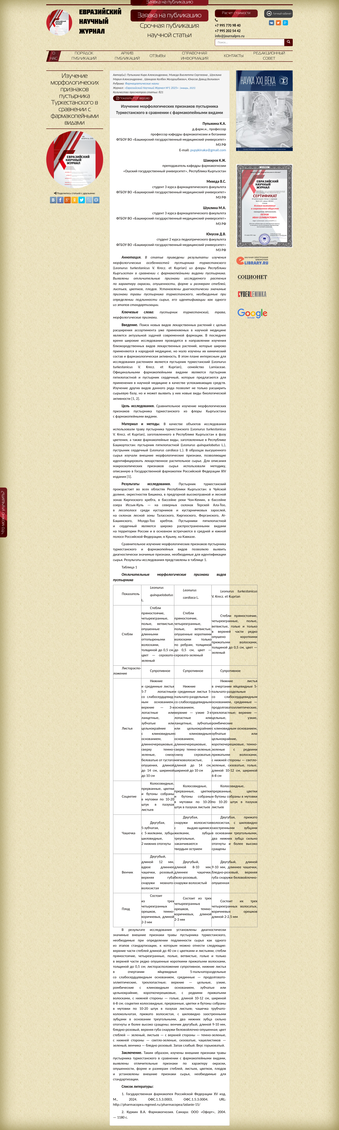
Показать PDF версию (132, 98)
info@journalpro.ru (230, 36)
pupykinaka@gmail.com (208, 150)
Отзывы (157, 56)
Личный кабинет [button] (279, 13)
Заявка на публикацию (169, 15)
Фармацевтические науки (142, 83)
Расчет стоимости (236, 13)
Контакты (233, 56)
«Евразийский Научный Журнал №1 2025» (160, 88)
